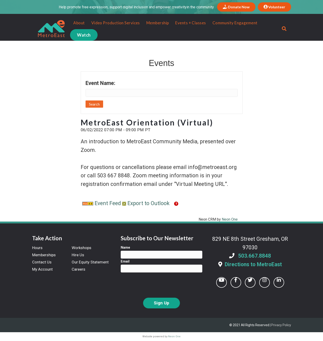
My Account (42, 269)
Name (125, 247)
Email (125, 261)
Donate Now (236, 7)
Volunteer (274, 7)
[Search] (287, 28)
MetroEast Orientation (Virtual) (147, 122)
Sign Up (161, 303)
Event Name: (100, 83)
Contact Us (42, 262)
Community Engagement (231, 22)
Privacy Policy (281, 325)
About (75, 22)
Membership (154, 22)
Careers (78, 269)
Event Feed (101, 203)
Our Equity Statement (90, 262)
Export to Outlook (145, 203)
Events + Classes (187, 22)
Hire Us (78, 255)
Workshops (81, 247)
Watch (80, 35)
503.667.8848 (254, 256)
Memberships (44, 255)
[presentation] (156, 285)
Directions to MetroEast (253, 264)
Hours (37, 247)
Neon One (230, 219)
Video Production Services (112, 22)
